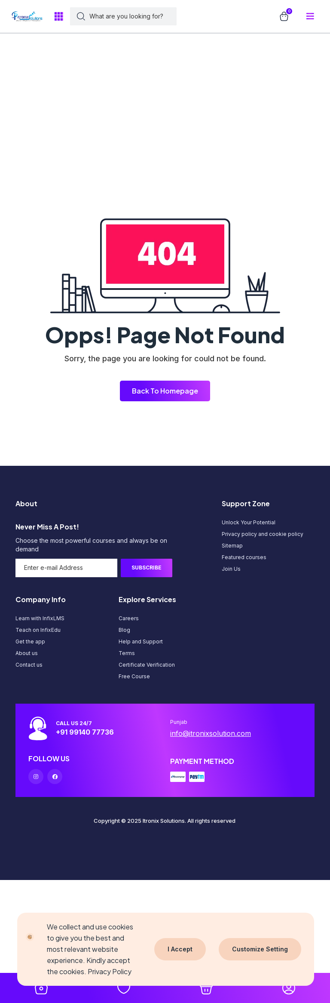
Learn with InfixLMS (39, 618)
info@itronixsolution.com (210, 733)
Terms (127, 653)
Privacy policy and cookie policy (262, 534)
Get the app (30, 641)
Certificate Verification (147, 664)
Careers (129, 618)
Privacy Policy (109, 971)
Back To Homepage (165, 390)
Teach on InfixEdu (38, 630)
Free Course (134, 676)
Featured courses (244, 557)
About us (26, 653)
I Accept (180, 949)
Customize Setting (260, 949)
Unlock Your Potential (248, 522)
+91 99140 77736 (85, 732)
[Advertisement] (161, 60)
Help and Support (141, 641)
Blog (124, 630)
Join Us (231, 569)
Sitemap (232, 545)
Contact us (29, 664)
